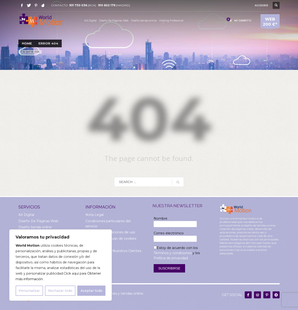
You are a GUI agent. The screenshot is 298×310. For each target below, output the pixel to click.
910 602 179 (106, 5)
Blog (89, 257)
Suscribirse (169, 268)
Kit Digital (26, 215)
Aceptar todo (91, 291)
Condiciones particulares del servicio (108, 223)
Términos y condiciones (173, 253)
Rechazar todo (60, 291)
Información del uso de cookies (110, 238)
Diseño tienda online (35, 227)
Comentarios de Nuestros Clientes (113, 251)
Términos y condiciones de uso (110, 232)
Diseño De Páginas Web (38, 221)
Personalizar (29, 291)
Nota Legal (94, 215)
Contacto (93, 263)
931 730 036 (78, 5)
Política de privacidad (171, 258)
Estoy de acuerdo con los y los (177, 253)
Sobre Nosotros (98, 244)
